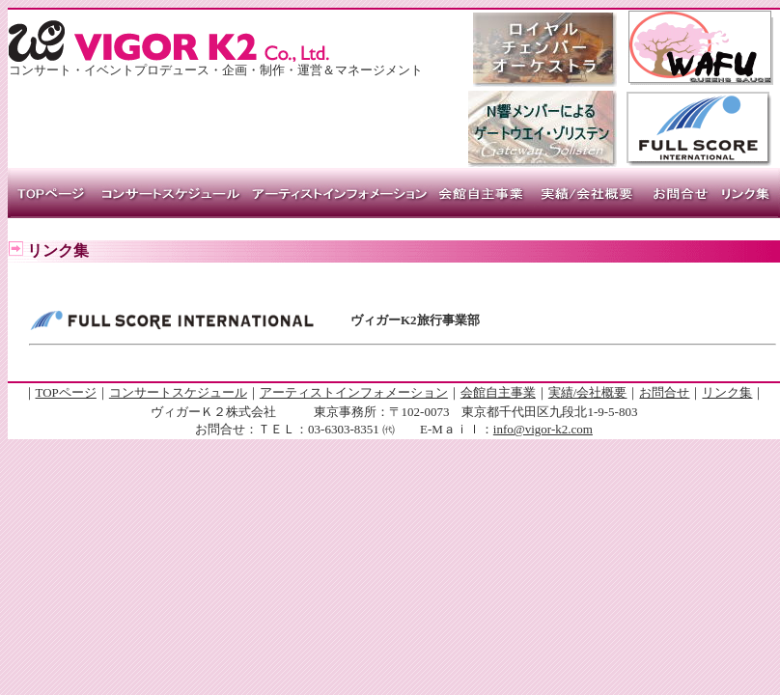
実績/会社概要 (587, 392)
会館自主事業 (498, 392)
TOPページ (66, 392)
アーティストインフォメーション (354, 392)
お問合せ (664, 392)
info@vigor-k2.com (543, 429)
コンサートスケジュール (178, 392)
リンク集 (727, 392)
